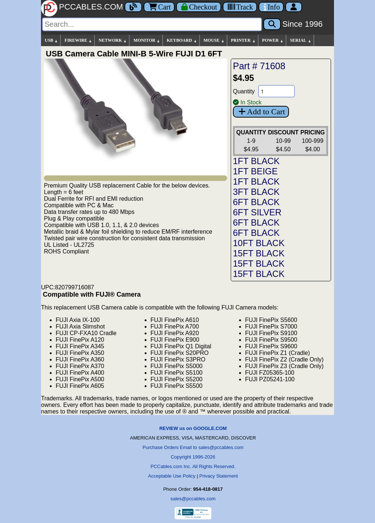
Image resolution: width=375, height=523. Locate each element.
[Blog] (133, 7)
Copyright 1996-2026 (193, 457)
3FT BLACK (256, 192)
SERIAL (301, 40)
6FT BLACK (256, 202)
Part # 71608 (259, 66)
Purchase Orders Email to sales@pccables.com (192, 447)
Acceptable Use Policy (171, 476)
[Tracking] (240, 7)
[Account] (293, 7)
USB (51, 40)
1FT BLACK (256, 161)
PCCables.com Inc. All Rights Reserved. (193, 466)
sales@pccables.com (192, 498)
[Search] (152, 24)
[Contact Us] (271, 7)
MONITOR (146, 40)
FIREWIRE (78, 40)
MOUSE (214, 40)
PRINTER (243, 40)
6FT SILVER (257, 212)
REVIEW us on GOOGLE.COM (193, 428)
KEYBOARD (182, 40)
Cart (159, 7)
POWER (273, 40)
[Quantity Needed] (276, 91)
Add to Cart (261, 111)
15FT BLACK (259, 253)
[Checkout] (198, 7)
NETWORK (113, 40)
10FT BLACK (259, 243)
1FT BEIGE (255, 171)
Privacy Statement (218, 476)
